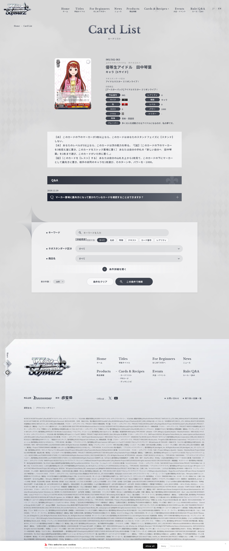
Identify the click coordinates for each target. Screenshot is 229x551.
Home (17, 26)
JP (213, 8)
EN (219, 8)
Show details (176, 546)
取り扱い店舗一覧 (193, 398)
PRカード (124, 378)
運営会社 (28, 407)
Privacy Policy (103, 547)
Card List (27, 26)
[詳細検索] (81, 239)
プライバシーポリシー (45, 407)
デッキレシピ (126, 381)
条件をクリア (100, 281)
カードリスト (126, 375)
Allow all (150, 546)
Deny (163, 546)
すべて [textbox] (82, 248)
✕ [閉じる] (225, 544)
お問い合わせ (173, 398)
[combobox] (129, 248)
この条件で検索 (134, 281)
